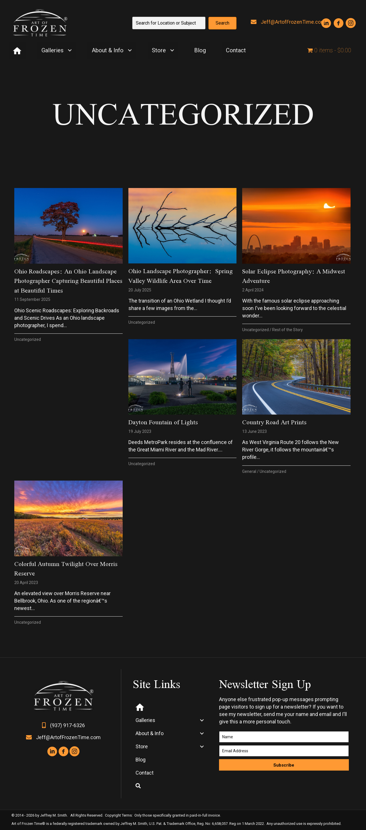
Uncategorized (27, 339)
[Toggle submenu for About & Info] (130, 50)
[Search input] (169, 23)
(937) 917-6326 (67, 725)
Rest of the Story (287, 329)
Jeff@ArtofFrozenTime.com (293, 22)
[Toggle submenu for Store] (172, 50)
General (249, 471)
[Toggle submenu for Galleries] (69, 50)
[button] (222, 23)
